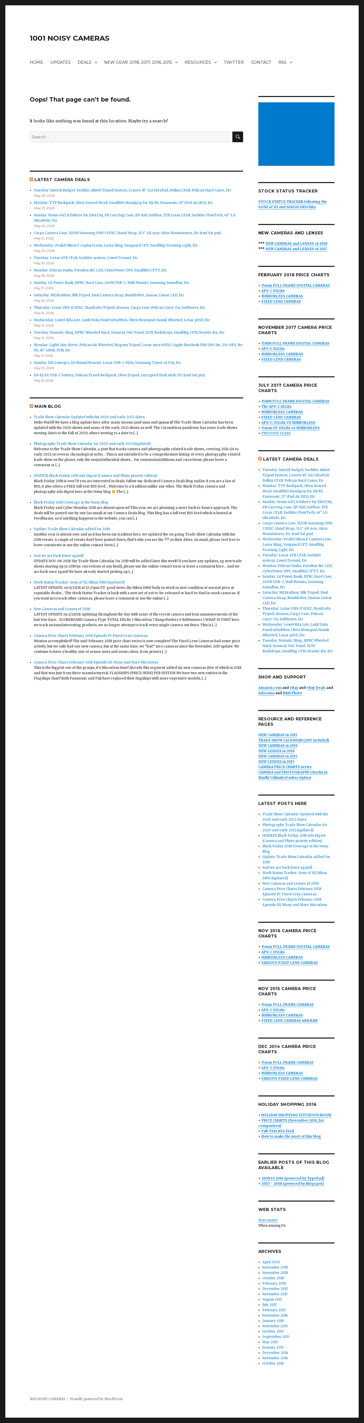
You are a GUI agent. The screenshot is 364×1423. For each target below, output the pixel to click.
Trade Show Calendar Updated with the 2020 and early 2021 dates (89, 417)
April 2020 (271, 1262)
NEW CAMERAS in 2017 (277, 735)
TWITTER (234, 62)
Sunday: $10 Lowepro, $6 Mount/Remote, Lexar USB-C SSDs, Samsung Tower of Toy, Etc (107, 363)
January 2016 (273, 1321)
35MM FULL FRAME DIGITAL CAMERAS (295, 343)
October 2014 (273, 1363)
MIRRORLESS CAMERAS (282, 296)
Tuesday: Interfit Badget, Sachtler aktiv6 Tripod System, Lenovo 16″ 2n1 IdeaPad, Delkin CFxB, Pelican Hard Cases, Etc (132, 190)
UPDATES (60, 62)
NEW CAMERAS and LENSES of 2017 (296, 249)
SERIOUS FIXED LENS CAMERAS (289, 963)
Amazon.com (269, 688)
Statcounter (268, 1220)
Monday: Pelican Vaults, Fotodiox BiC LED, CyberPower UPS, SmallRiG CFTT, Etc (100, 270)
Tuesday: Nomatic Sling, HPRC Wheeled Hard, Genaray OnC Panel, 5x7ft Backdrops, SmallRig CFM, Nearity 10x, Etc (129, 332)
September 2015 (275, 1337)
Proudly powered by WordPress (96, 1399)
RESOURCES (198, 62)
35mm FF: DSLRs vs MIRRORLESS (290, 428)
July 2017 (269, 1305)
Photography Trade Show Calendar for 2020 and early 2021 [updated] (92, 444)
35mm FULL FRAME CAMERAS (287, 1004)
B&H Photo (292, 693)
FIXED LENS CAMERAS (281, 301)
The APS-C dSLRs (276, 407)
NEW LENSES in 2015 (276, 761)
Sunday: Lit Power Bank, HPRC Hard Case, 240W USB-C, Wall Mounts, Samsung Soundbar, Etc (111, 283)
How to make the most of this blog (291, 1136)
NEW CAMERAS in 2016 (278, 745)
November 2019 (275, 1267)
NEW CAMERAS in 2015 (277, 756)
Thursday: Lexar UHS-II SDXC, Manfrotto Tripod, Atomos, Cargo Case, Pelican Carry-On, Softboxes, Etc (119, 307)
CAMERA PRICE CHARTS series (285, 767)
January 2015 (273, 1347)
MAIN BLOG (48, 406)
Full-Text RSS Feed (277, 1131)
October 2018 (273, 1278)
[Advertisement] (297, 134)
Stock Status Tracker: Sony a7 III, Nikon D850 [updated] (79, 582)
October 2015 (273, 1331)
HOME (36, 62)
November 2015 (275, 1326)
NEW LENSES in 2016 (276, 751)
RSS (282, 62)
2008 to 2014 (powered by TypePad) (292, 1178)
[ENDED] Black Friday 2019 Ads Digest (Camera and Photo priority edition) (95, 476)
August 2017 (272, 1299)
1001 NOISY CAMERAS (69, 38)
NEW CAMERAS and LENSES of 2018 (296, 243)
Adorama (266, 693)
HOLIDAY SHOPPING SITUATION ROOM (296, 1115)
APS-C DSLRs (273, 291)
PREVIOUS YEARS (276, 433)
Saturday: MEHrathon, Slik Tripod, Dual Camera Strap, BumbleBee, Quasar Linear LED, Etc (109, 295)
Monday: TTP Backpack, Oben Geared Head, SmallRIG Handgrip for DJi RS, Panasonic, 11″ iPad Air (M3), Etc (123, 203)
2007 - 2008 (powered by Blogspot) (292, 1184)
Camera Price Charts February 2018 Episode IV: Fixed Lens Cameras (91, 636)
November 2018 (275, 1273)
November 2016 (275, 1315)
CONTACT (261, 62)
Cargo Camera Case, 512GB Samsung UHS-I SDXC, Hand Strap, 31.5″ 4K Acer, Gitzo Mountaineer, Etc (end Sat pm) (127, 233)
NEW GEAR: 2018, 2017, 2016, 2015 (138, 62)
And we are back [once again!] (59, 556)
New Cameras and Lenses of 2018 (62, 609)
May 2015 (270, 1342)
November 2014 (275, 1358)
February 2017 (274, 1310)
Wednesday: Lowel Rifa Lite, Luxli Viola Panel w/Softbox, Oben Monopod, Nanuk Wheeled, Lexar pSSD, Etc (122, 320)
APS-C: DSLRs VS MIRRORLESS (288, 423)
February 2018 (274, 1283)
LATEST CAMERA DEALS (62, 179)
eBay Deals (316, 688)
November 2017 (275, 1294)
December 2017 (275, 1289)
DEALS (84, 62)
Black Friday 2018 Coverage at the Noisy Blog (71, 502)
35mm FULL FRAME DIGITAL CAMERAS (295, 285)
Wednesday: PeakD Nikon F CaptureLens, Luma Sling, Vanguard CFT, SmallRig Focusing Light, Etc (116, 245)
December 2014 (275, 1353)
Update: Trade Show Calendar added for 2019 (72, 529)
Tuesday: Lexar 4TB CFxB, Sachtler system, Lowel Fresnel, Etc (86, 258)
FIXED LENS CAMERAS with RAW (289, 1020)
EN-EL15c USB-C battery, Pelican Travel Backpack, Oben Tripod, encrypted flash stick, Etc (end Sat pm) (119, 375)
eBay (294, 688)
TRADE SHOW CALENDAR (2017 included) (293, 740)
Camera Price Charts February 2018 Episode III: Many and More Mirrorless (96, 662)
